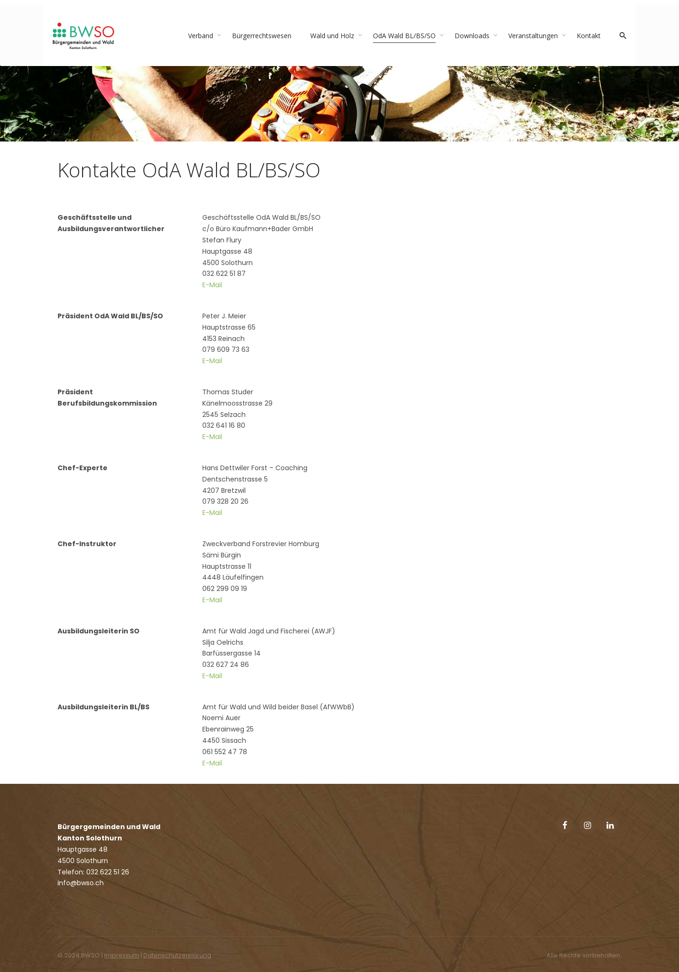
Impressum (121, 955)
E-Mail (212, 285)
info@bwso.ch (81, 883)
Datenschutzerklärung (177, 955)
